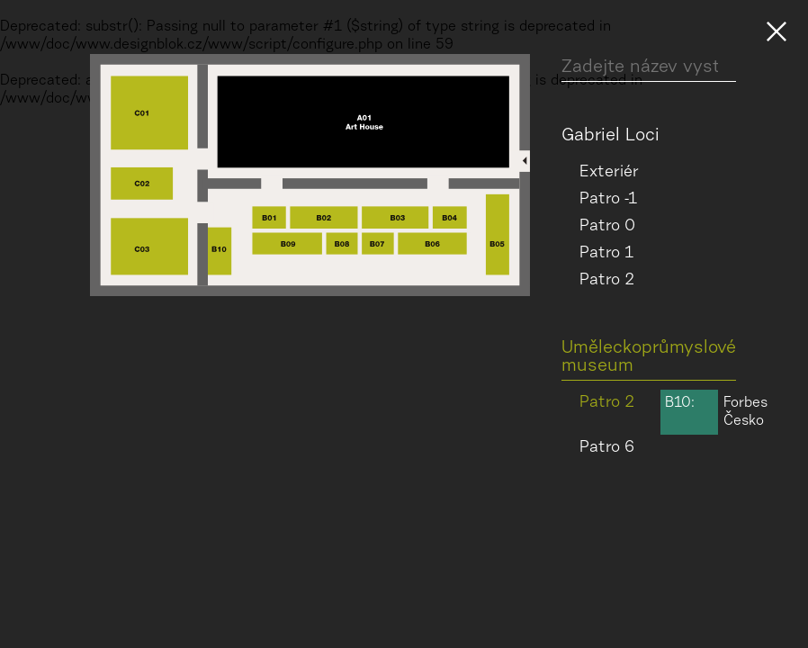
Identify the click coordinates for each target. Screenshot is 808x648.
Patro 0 (607, 227)
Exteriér (609, 173)
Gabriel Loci (610, 136)
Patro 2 (606, 281)
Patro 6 (606, 448)
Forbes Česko (714, 412)
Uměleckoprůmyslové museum (648, 357)
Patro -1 (608, 200)
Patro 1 (606, 254)
